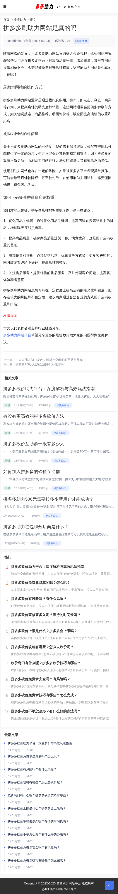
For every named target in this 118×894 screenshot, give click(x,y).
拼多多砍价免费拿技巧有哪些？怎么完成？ (37, 860)
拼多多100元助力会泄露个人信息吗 (39, 364)
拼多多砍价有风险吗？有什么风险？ (32, 769)
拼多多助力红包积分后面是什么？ (36, 526)
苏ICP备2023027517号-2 (59, 889)
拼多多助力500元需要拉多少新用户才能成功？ (48, 499)
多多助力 (20, 19)
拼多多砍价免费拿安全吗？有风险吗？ (34, 847)
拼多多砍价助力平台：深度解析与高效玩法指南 (49, 388)
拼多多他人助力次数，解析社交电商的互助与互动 (49, 360)
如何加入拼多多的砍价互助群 (31, 471)
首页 (6, 19)
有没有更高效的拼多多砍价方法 (33, 416)
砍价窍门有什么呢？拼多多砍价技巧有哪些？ (38, 795)
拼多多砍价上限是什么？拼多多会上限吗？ (37, 808)
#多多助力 (81, 41)
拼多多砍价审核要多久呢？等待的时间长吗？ (38, 821)
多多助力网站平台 (17, 335)
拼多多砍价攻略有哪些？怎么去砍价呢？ (35, 782)
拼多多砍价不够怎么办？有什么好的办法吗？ (38, 834)
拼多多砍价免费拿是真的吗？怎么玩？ (34, 756)
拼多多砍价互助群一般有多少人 (33, 443)
